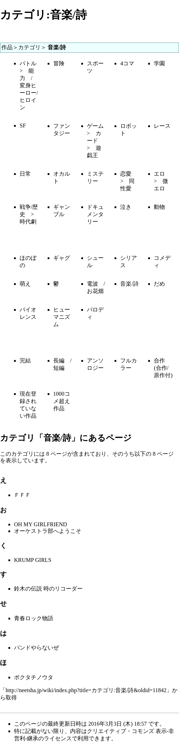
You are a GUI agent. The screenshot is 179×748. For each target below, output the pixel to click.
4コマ (127, 63)
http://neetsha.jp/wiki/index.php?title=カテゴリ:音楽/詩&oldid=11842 (86, 690)
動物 (159, 207)
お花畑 (95, 291)
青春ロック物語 (33, 618)
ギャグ (61, 258)
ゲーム (95, 126)
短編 (58, 368)
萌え (25, 284)
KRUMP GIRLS (32, 560)
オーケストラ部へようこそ (47, 531)
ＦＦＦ (22, 495)
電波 (92, 284)
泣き (125, 207)
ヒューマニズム (61, 317)
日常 (25, 174)
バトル (28, 63)
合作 (159, 361)
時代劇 (28, 222)
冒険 (58, 63)
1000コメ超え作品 (61, 401)
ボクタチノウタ (33, 677)
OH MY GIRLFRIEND (40, 524)
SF (23, 126)
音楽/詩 (129, 284)
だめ (159, 284)
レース (162, 126)
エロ (159, 174)
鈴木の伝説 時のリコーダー (48, 589)
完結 (25, 361)
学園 (159, 63)
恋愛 (125, 174)
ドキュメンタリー (95, 214)
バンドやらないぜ (36, 648)
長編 (58, 361)
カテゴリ (29, 47)
